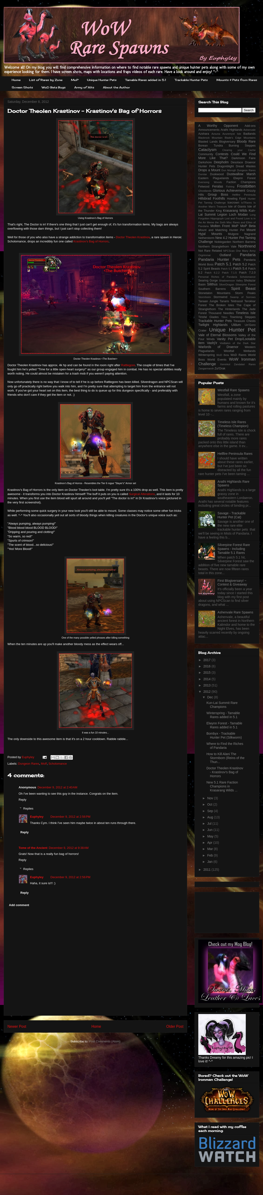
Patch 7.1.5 (229, 272)
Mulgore (233, 234)
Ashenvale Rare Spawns (235, 612)
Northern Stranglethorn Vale (217, 246)
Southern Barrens (212, 289)
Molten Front (220, 226)
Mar (210, 849)
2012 (207, 691)
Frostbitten (246, 186)
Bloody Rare (246, 141)
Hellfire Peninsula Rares (235, 453)
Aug (210, 817)
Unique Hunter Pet (232, 330)
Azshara (203, 133)
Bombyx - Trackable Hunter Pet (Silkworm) (224, 735)
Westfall (229, 351)
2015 (207, 672)
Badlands (249, 133)
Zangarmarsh (206, 368)
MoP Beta (248, 226)
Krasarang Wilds (235, 210)
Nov (210, 798)
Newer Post (16, 1026)
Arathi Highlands (232, 129)
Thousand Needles (221, 313)
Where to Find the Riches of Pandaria (224, 746)
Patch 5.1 (223, 264)
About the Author (116, 87)
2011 (207, 869)
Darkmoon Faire (244, 158)
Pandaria (248, 255)
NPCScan (229, 250)
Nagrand (250, 234)
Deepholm (221, 162)
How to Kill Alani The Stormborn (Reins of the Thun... (225, 758)
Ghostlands (205, 190)
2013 (207, 685)
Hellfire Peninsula (244, 194)
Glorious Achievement (229, 190)
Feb (210, 855)
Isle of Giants (237, 206)
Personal (203, 276)
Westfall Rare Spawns (234, 390)
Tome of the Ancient (33, 848)
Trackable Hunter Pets (191, 80)
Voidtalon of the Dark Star (238, 343)
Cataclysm (207, 149)
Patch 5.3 (226, 268)
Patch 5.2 (240, 264)
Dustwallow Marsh (241, 174)
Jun (210, 830)
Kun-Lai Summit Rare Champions (222, 705)
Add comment (19, 905)
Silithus (212, 284)
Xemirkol (225, 364)
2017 (207, 660)
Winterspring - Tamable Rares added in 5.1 (223, 715)
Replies (28, 808)
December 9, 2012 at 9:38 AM (69, 848)
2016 (207, 666)
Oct (210, 804)
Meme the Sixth (216, 222)
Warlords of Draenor (218, 347)
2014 (207, 679)
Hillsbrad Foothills (211, 198)
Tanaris (224, 301)
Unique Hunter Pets (102, 80)
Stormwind (220, 297)
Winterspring (206, 355)
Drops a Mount (209, 170)
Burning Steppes (242, 145)
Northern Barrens (244, 242)
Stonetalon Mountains (214, 293)
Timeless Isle (246, 313)
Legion (222, 214)
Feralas (217, 186)
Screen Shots (22, 87)
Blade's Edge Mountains (240, 137)
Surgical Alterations (142, 494)
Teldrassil (237, 301)
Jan (210, 862)
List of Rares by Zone (45, 80)
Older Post (174, 1026)
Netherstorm (206, 238)
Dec (210, 697)
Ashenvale (249, 129)
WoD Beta (222, 355)
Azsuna (215, 133)
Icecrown (233, 202)
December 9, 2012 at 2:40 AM (57, 787)
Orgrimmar (204, 255)
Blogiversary (227, 141)
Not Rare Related (210, 250)
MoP (74, 80)
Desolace (237, 162)
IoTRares (246, 202)
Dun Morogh (228, 170)
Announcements (208, 129)
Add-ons (250, 125)
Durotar (202, 174)
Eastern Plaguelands (213, 178)
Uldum (236, 325)
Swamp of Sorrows (243, 297)
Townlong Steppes (243, 317)
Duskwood (217, 174)
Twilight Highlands (213, 325)
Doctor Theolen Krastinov (133, 237)
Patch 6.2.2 (212, 272)
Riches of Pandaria (224, 276)
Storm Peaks (245, 293)
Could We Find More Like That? (227, 156)
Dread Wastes (246, 166)
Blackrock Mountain (210, 137)
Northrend (247, 246)
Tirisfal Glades (208, 317)
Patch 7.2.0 (247, 272)
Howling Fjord (236, 198)
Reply (22, 799)
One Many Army (246, 250)
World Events (216, 359)
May (210, 836)
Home (16, 80)
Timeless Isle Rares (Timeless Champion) (233, 424)
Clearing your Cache (239, 150)
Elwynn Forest (244, 178)
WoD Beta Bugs (54, 87)
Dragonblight (225, 166)
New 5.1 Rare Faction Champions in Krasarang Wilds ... (222, 786)
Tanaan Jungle (208, 301)
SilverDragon (226, 284)
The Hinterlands (229, 309)
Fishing (230, 186)
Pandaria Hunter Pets (219, 259)
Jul (209, 823)
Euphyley (28, 757)
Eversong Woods (210, 182)
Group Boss (218, 194)
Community (205, 154)
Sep (210, 811)
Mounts (216, 234)
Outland (225, 255)
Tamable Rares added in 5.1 (145, 80)
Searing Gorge (208, 280)
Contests (222, 154)
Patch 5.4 (240, 268)
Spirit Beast (243, 288)
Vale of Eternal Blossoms (217, 335)
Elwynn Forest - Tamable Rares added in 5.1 (224, 725)
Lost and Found (234, 218)
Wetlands (249, 351)
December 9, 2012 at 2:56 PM (71, 816)
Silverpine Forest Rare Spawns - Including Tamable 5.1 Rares (234, 549)
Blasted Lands (208, 141)
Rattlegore (128, 365)
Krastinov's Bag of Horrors (90, 241)
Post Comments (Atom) (104, 1041)
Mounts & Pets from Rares (236, 80)
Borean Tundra (210, 145)
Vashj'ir (212, 343)
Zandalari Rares (245, 364)
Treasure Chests (244, 321)
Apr (210, 842)
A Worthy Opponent (218, 125)
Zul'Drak (220, 368)
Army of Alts (84, 87)
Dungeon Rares (28, 763)
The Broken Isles (221, 305)
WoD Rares (238, 355)
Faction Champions (241, 182)
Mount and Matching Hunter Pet (221, 230)
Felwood (203, 186)
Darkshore (205, 162)
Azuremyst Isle (232, 133)
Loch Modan (238, 214)
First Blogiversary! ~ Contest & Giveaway (232, 582)
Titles (224, 317)
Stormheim (204, 297)
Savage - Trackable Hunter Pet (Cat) (232, 515)
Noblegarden (222, 242)
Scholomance (57, 763)
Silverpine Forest (246, 284)
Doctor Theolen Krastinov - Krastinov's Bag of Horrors (224, 772)
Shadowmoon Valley (231, 280)
